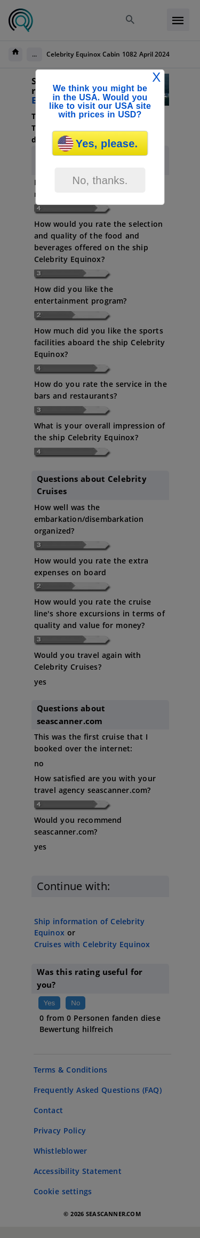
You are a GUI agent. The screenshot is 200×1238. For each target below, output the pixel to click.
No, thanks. (99, 180)
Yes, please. (98, 144)
